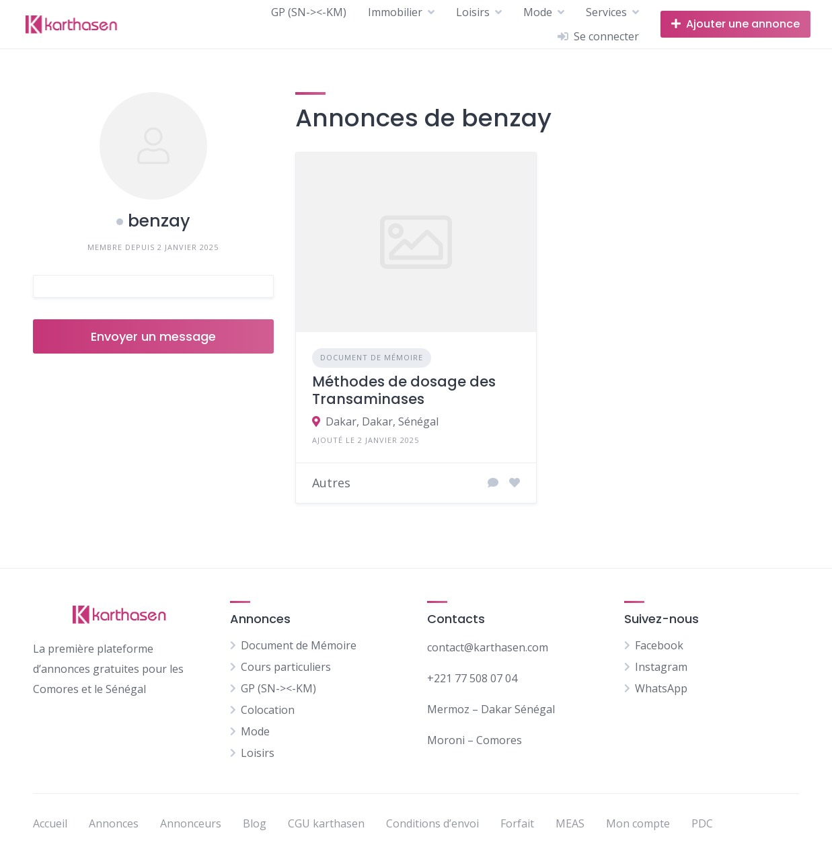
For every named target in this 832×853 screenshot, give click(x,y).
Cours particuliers (286, 666)
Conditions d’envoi (432, 823)
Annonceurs (190, 823)
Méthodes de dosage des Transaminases (404, 390)
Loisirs (473, 12)
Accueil (50, 823)
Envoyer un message (153, 336)
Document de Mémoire (371, 357)
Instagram (661, 666)
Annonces (114, 823)
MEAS (570, 823)
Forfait (517, 823)
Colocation (268, 709)
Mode (537, 12)
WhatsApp (661, 688)
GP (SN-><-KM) (308, 12)
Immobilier (395, 12)
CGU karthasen (326, 823)
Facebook (659, 645)
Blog (254, 823)
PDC (702, 823)
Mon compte (638, 823)
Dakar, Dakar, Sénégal (382, 421)
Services (606, 12)
